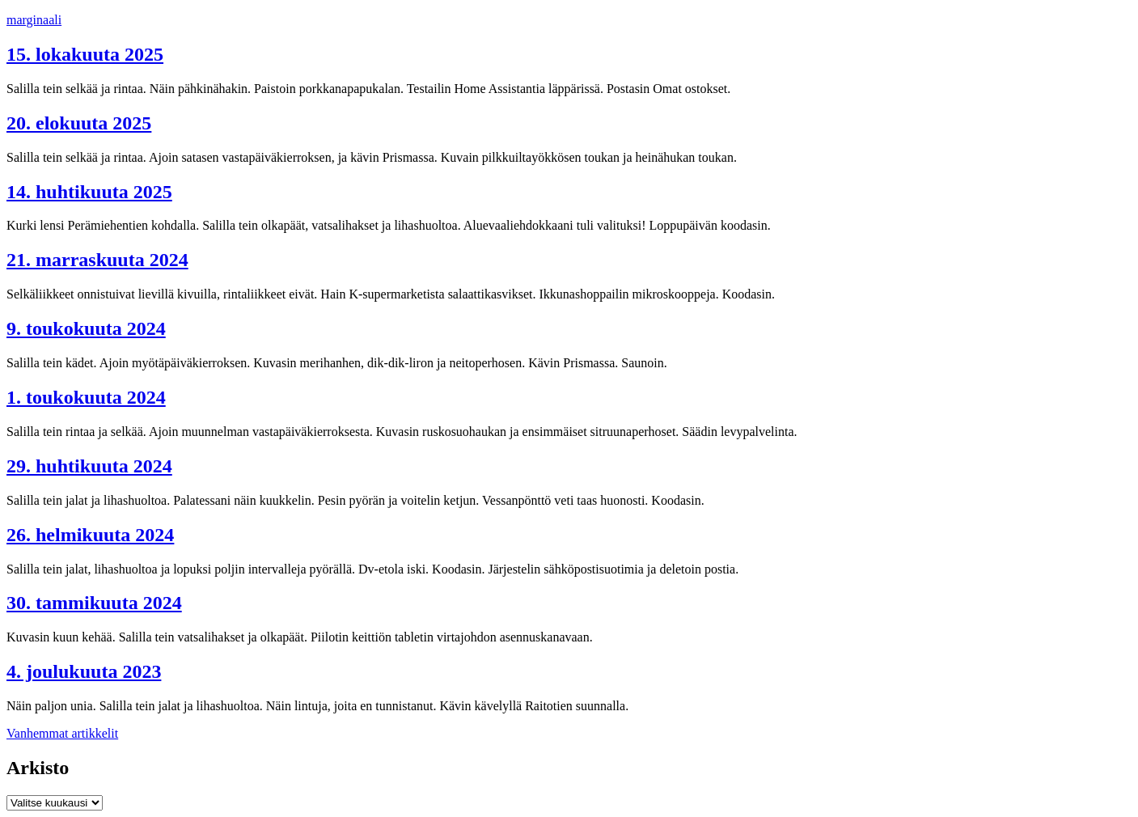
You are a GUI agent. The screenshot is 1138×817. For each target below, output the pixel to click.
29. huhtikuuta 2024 (89, 465)
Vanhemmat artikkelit (62, 733)
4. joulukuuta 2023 (83, 671)
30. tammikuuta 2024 (94, 602)
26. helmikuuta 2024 (90, 534)
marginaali (33, 20)
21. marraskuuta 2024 (97, 259)
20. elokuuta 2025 (78, 122)
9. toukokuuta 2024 (86, 328)
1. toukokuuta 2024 (86, 397)
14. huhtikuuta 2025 (89, 191)
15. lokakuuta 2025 (84, 54)
